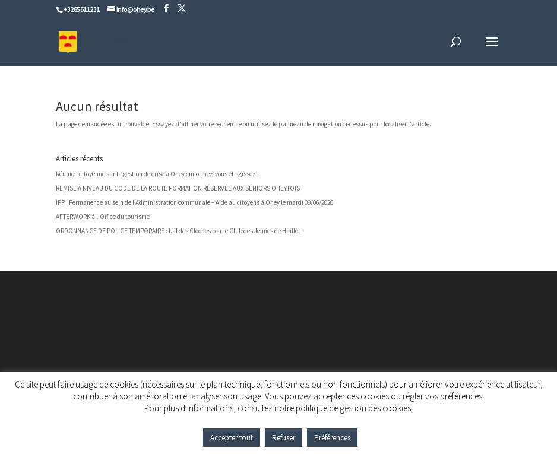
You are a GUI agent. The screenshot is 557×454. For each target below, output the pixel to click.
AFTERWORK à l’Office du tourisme (103, 216)
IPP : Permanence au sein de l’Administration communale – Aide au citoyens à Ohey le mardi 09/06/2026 (194, 202)
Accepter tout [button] (231, 438)
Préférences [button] (332, 438)
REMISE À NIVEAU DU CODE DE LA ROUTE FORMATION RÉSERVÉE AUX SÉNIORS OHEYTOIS (178, 188)
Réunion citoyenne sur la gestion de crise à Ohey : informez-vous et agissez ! (157, 174)
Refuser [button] (283, 438)
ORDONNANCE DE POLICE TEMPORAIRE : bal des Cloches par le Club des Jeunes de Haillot (178, 231)
